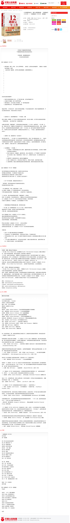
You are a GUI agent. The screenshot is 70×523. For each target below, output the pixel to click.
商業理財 (10, 10)
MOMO (54, 23)
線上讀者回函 (63, 7)
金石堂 (63, 20)
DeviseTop (37, 520)
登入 (65, 2)
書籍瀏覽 (5, 7)
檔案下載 (38, 7)
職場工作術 (15, 10)
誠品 (59, 20)
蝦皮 (59, 23)
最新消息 (13, 7)
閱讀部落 (21, 7)
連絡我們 (54, 7)
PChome (59, 22)
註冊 (62, 2)
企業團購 (63, 4)
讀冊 (54, 22)
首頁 (2, 10)
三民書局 (64, 22)
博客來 (53, 20)
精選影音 (29, 7)
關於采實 (46, 7)
